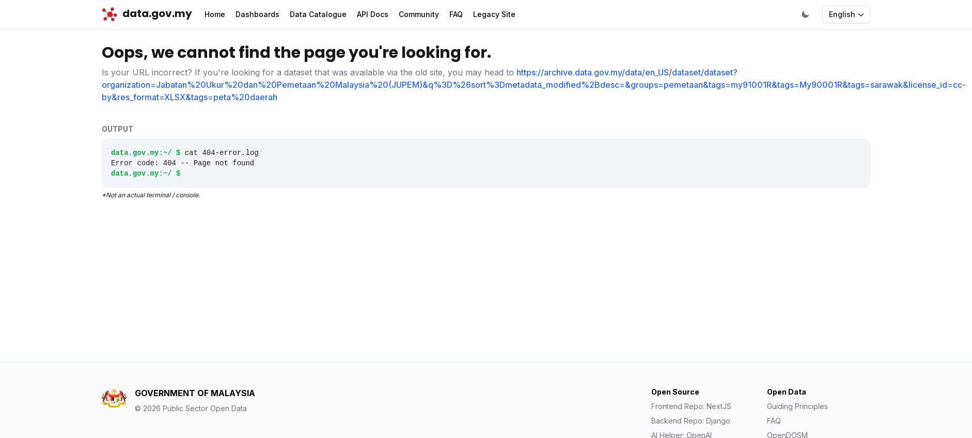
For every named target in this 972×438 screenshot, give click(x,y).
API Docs (372, 14)
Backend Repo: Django (690, 420)
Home (215, 14)
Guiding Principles (797, 406)
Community (419, 14)
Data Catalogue (318, 14)
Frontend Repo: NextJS (691, 406)
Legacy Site (494, 14)
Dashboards (257, 14)
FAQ (456, 14)
